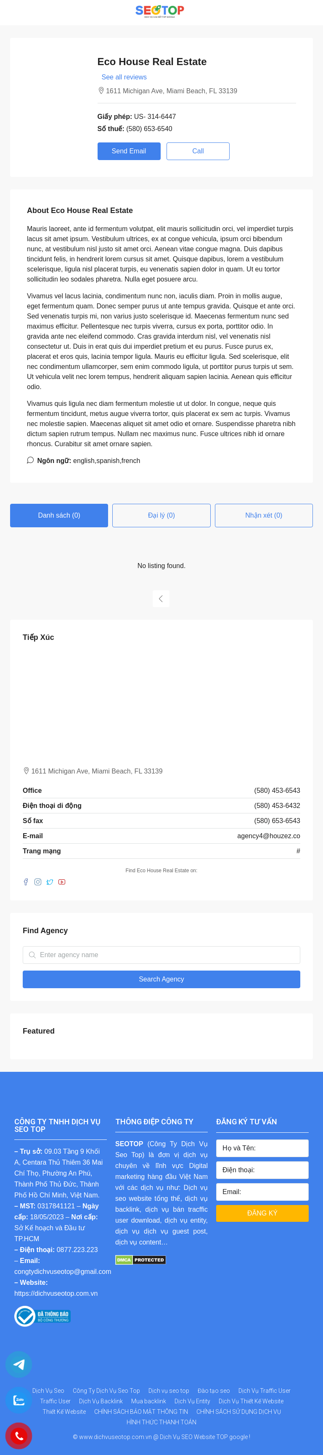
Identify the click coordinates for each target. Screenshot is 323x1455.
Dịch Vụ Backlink (101, 1401)
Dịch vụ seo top (168, 1390)
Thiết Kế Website (64, 1411)
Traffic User (55, 1401)
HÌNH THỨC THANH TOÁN (161, 1422)
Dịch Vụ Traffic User (264, 1390)
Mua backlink (148, 1401)
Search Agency (161, 979)
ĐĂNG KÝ (262, 1213)
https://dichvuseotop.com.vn (56, 1293)
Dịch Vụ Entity (192, 1401)
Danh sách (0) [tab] (59, 515)
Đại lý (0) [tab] (161, 515)
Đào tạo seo (214, 1390)
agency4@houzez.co (268, 835)
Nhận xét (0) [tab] (263, 515)
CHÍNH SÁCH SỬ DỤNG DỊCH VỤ (238, 1411)
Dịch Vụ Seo (48, 1390)
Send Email (129, 151)
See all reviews (124, 77)
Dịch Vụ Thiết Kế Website (251, 1401)
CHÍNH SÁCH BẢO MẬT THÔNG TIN (141, 1411)
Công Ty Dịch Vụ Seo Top (106, 1390)
